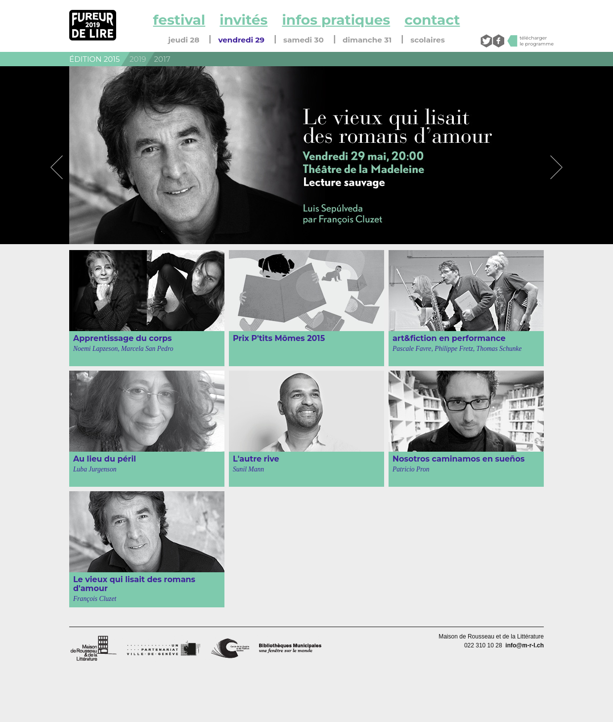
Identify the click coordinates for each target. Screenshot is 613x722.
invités (243, 19)
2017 (162, 59)
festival (179, 19)
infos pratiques (336, 19)
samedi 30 (303, 39)
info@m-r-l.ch (524, 645)
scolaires (427, 39)
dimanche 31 (367, 39)
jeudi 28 (183, 39)
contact (432, 19)
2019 (138, 59)
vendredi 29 (241, 39)
